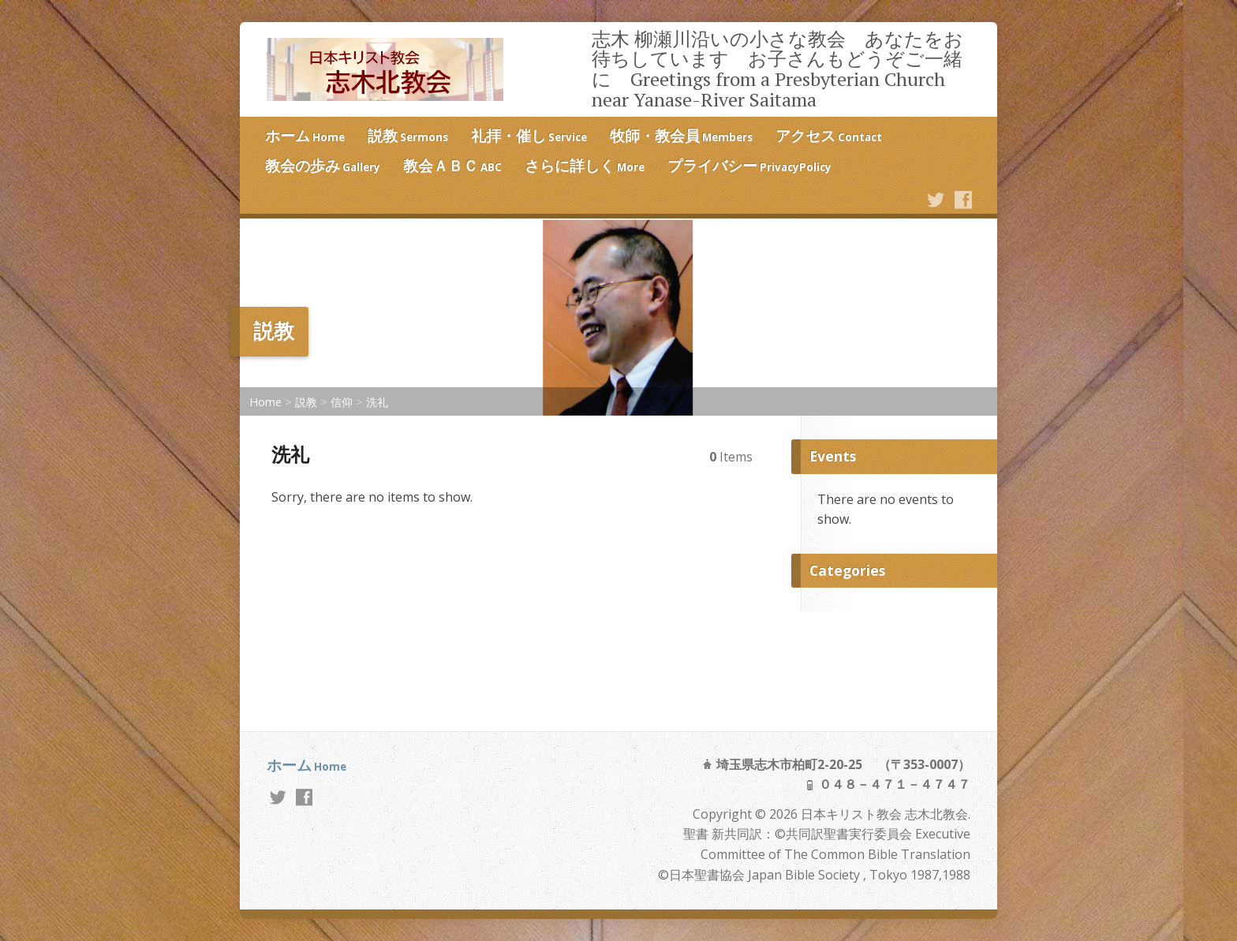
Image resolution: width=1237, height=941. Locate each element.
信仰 (342, 401)
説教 (306, 401)
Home (265, 401)
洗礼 (377, 401)
